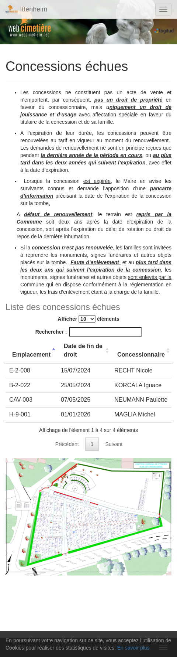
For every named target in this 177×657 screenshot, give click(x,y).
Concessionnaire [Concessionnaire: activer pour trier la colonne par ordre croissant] (141, 354)
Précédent (67, 444)
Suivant (113, 444)
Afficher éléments (88, 319)
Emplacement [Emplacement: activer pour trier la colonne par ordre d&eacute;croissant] (31, 354)
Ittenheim (26, 9)
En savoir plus (133, 648)
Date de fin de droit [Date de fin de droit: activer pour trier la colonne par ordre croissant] (83, 350)
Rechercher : (88, 332)
